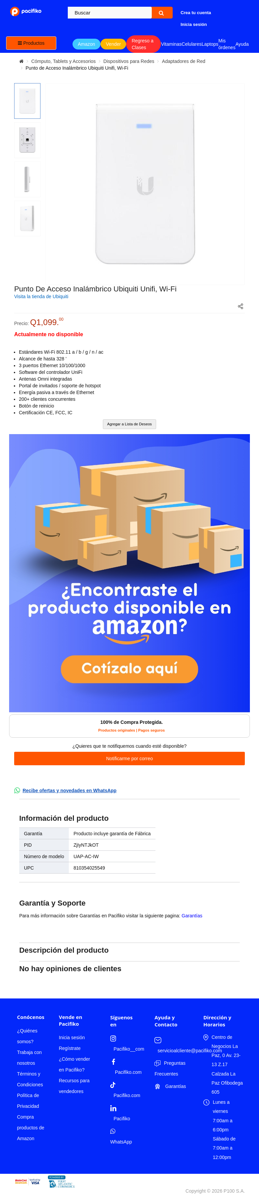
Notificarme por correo (129, 758)
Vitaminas (171, 44)
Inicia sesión (72, 1037)
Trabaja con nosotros (29, 1058)
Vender (113, 44)
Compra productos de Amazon (30, 1127)
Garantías (192, 915)
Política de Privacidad (28, 1101)
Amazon (86, 44)
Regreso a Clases (142, 44)
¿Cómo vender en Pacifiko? (74, 1064)
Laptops (210, 44)
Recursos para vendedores (74, 1086)
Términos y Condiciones (30, 1079)
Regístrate (70, 1048)
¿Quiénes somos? (27, 1036)
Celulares (192, 44)
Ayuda (242, 44)
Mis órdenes (227, 44)
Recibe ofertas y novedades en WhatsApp (70, 790)
